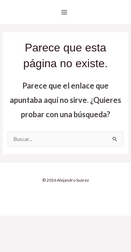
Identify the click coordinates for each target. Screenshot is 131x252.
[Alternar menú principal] (64, 12)
